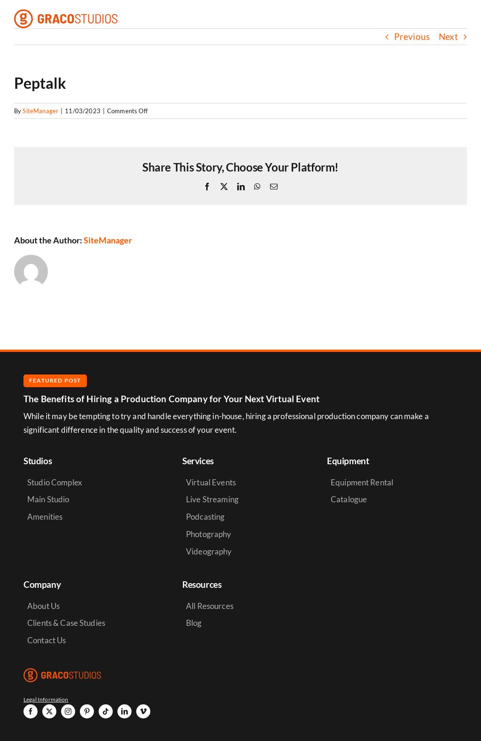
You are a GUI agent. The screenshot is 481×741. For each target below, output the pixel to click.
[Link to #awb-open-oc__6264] (464, 18)
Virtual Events (211, 482)
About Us (43, 606)
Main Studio (48, 499)
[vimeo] (143, 711)
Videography (209, 551)
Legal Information (46, 699)
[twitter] (49, 711)
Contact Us (46, 640)
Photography (209, 534)
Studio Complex (54, 482)
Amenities (44, 517)
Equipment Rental (362, 482)
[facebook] (30, 711)
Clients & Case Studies (66, 623)
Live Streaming (212, 499)
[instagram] (68, 711)
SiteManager (40, 111)
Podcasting (205, 517)
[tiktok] (106, 711)
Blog (194, 623)
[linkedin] (124, 711)
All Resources (209, 606)
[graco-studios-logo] (65, 13)
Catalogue (349, 499)
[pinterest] (87, 711)
